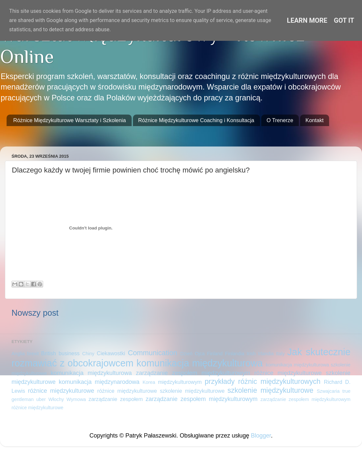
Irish (251, 353)
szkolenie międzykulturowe (270, 390)
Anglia (18, 353)
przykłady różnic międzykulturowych (263, 381)
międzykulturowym (180, 382)
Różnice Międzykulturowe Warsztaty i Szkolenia (69, 120)
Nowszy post (35, 312)
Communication (152, 353)
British (48, 353)
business (69, 353)
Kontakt (314, 120)
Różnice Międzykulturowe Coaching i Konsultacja (196, 120)
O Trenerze (280, 120)
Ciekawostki (111, 353)
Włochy (56, 399)
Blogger (261, 435)
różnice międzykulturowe (61, 390)
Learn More (307, 20)
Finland (214, 353)
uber (41, 399)
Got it (344, 20)
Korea (148, 382)
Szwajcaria (328, 391)
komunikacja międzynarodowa (99, 382)
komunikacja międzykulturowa (200, 363)
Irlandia (265, 353)
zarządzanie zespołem (116, 399)
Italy (280, 353)
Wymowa (76, 399)
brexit (33, 353)
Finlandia (234, 353)
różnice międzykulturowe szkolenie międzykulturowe (161, 391)
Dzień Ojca (192, 353)
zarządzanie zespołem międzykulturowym (202, 399)
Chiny (88, 353)
